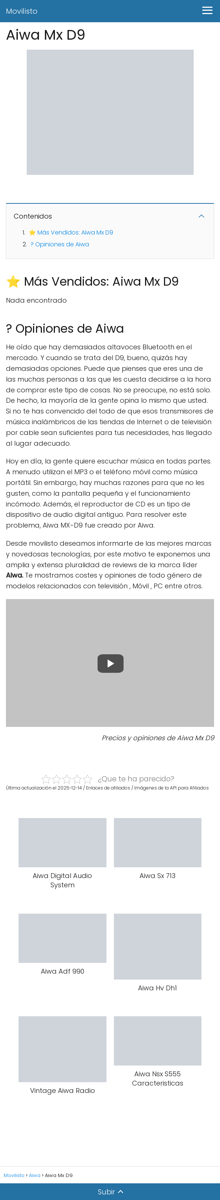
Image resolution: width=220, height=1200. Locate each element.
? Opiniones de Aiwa (59, 244)
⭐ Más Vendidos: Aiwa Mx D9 (71, 232)
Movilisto (21, 11)
